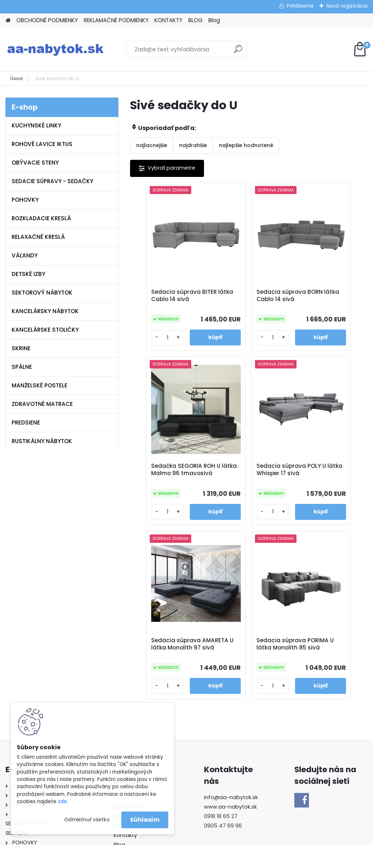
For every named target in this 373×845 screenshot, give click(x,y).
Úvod (16, 78)
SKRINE (21, 348)
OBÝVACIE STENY (35, 162)
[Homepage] (8, 20)
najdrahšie (193, 145)
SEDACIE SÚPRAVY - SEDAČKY (52, 181)
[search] (238, 52)
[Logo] (55, 49)
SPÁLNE (22, 367)
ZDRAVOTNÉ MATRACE (42, 404)
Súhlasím (145, 820)
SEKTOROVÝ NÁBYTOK (42, 292)
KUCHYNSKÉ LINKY (36, 125)
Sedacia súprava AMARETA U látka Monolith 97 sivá (242, 479)
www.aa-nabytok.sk (230, 645)
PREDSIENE (26, 422)
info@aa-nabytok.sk (231, 635)
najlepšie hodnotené (246, 145)
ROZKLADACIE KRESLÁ (41, 218)
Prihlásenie (300, 5)
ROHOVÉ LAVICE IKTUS (42, 144)
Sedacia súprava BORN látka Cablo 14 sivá (246, 299)
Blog (214, 20)
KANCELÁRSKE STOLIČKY (45, 329)
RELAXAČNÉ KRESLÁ (38, 237)
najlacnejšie (151, 145)
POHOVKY (25, 200)
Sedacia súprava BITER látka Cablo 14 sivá (166, 299)
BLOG (195, 20)
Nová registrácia (347, 5)
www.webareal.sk (216, 838)
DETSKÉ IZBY (28, 274)
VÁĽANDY (25, 255)
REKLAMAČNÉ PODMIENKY (116, 20)
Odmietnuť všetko (87, 819)
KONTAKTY (168, 20)
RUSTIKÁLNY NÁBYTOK (42, 441)
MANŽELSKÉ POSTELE (39, 385)
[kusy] (149, 344)
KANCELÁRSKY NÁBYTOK (45, 311)
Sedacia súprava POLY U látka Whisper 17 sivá (167, 479)
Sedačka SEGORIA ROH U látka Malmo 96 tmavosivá (327, 299)
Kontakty (125, 673)
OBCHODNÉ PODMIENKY (47, 20)
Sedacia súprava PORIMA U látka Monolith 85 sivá (321, 479)
